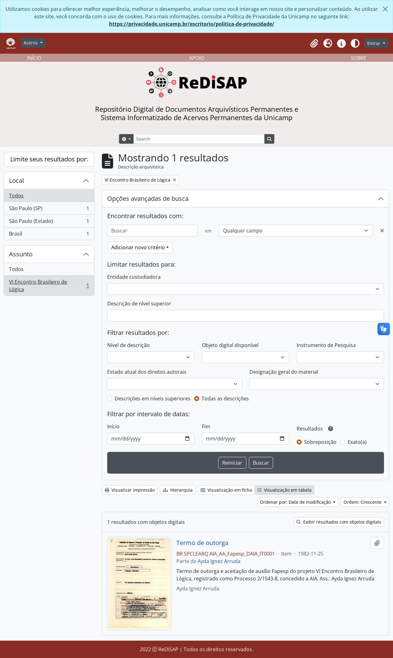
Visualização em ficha (226, 490)
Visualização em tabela (284, 490)
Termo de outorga (202, 543)
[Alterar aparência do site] (355, 43)
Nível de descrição (128, 345)
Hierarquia (178, 490)
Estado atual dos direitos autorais (146, 371)
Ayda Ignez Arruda (219, 561)
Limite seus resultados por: (49, 159)
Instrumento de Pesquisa (326, 345)
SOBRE (358, 58)
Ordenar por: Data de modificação (296, 502)
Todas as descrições (225, 398)
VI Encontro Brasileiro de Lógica (49, 285)
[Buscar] (152, 231)
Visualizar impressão (130, 490)
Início (113, 426)
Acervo (31, 43)
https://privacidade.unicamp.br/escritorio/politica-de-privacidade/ (191, 23)
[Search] (198, 139)
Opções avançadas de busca (148, 198)
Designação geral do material (283, 371)
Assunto (21, 254)
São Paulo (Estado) (49, 222)
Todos (16, 195)
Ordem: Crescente (363, 502)
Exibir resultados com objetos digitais (338, 522)
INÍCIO (34, 58)
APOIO (196, 58)
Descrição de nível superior (139, 303)
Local (16, 180)
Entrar (374, 43)
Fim (206, 426)
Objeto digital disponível (230, 345)
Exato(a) (357, 442)
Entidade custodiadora (134, 276)
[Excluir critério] (382, 230)
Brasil (49, 235)
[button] (314, 43)
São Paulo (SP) (49, 210)
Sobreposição (320, 442)
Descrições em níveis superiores (152, 398)
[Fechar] (385, 9)
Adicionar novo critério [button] (138, 247)
